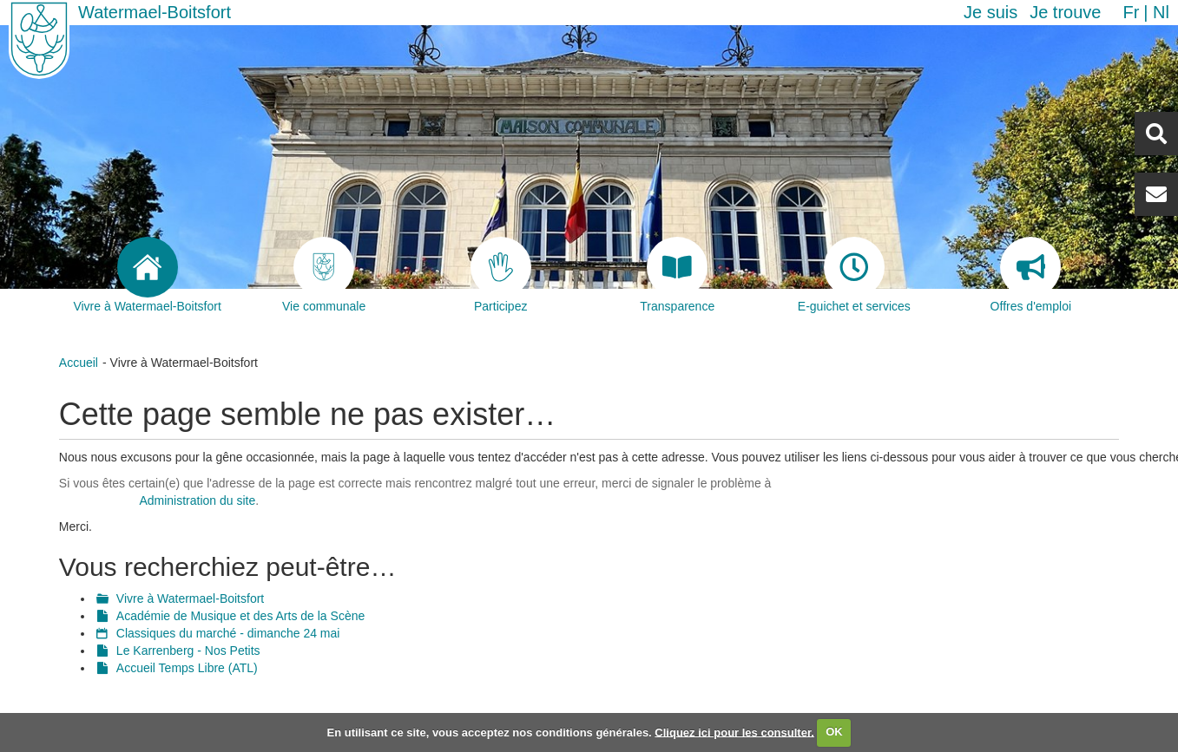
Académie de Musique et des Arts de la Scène (240, 616)
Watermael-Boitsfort (154, 12)
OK (834, 731)
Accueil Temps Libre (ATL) (187, 668)
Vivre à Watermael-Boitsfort (190, 598)
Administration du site (197, 500)
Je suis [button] (990, 12)
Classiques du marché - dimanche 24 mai (228, 633)
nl (1161, 12)
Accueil (78, 362)
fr (1130, 12)
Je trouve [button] (1065, 12)
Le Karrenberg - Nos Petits (188, 650)
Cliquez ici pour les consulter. (734, 731)
